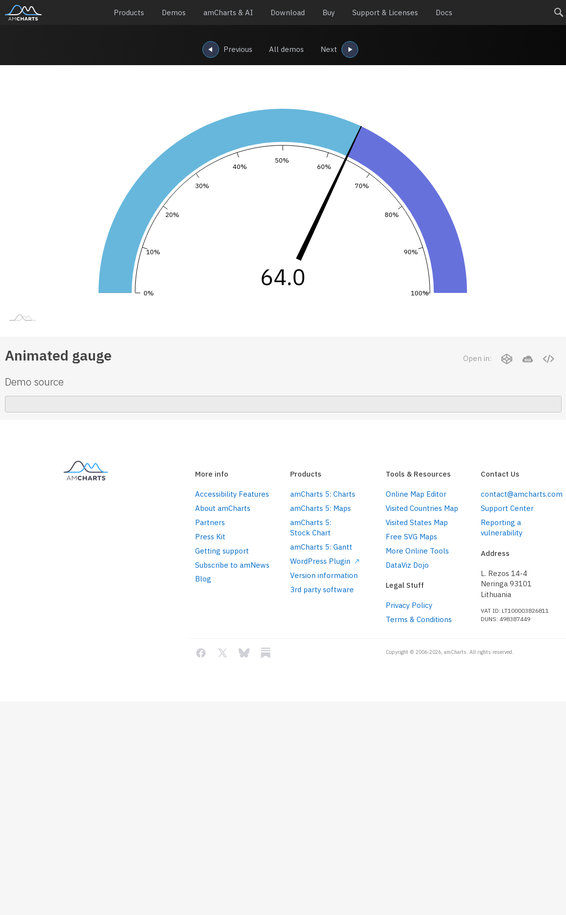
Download (287, 13)
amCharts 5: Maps (320, 508)
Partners (210, 522)
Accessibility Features (232, 494)
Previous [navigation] (227, 50)
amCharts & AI (226, 13)
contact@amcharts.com (521, 494)
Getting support (222, 550)
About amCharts (222, 508)
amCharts (23, 13)
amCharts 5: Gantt (321, 547)
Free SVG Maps (411, 536)
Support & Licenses (387, 13)
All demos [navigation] (286, 49)
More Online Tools (417, 550)
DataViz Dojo (407, 565)
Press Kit (210, 536)
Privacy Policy (409, 605)
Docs (447, 13)
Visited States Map (417, 522)
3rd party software (322, 589)
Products (125, 13)
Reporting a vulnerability (501, 527)
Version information (324, 575)
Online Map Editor (416, 494)
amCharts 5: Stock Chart (310, 527)
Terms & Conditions (419, 619)
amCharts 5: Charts (322, 494)
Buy (328, 13)
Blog (203, 578)
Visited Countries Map (422, 508)
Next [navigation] (339, 50)
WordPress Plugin (324, 561)
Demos (171, 13)
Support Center (507, 508)
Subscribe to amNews (232, 565)
